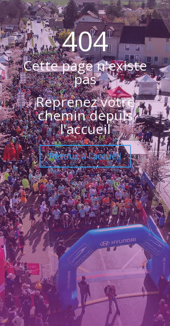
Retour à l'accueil (85, 156)
